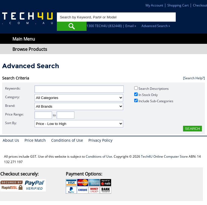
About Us (11, 140)
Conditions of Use (67, 140)
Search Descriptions (151, 88)
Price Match (35, 140)
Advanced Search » (156, 26)
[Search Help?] (194, 78)
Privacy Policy (100, 140)
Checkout (200, 5)
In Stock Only (146, 94)
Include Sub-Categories (153, 101)
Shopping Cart (178, 5)
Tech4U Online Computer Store (164, 156)
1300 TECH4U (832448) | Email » (111, 26)
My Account (154, 5)
